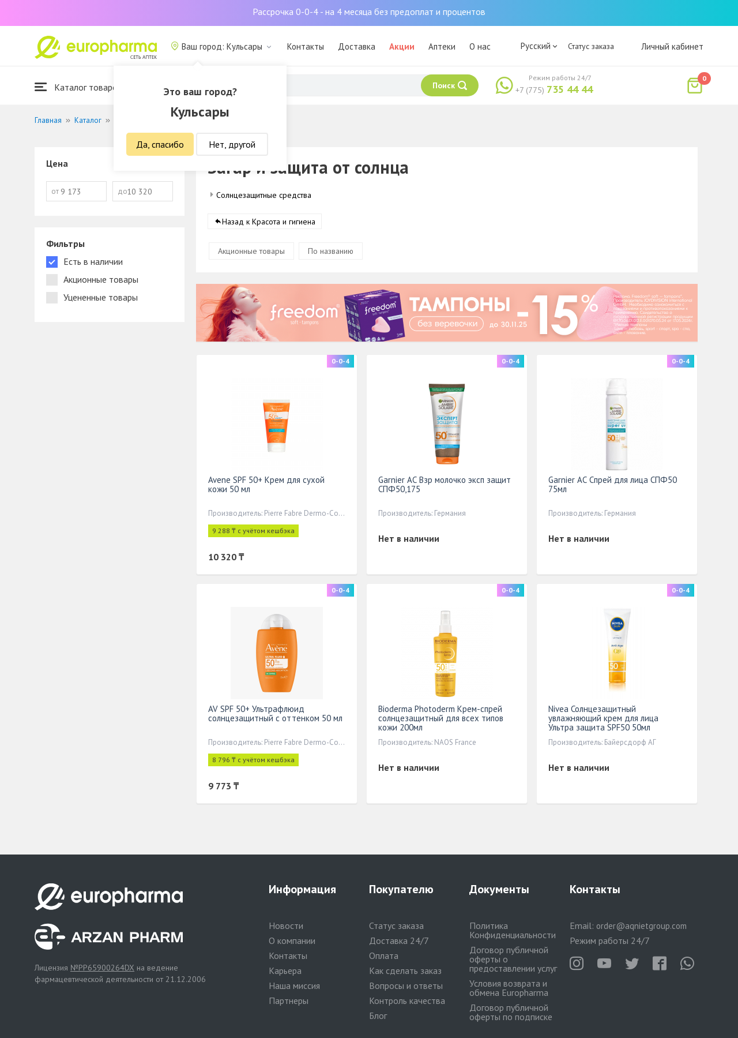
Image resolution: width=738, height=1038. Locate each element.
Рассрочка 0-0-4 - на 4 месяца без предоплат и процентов (369, 11)
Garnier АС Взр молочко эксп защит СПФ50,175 (444, 484)
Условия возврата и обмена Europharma (508, 987)
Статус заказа (591, 46)
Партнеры (288, 1000)
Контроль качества (407, 1000)
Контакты (305, 46)
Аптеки (441, 46)
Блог (378, 1015)
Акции (402, 46)
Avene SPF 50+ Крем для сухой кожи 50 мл (266, 484)
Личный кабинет (672, 46)
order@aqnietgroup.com (641, 925)
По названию (330, 251)
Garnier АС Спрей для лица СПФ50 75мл (612, 484)
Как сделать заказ (405, 970)
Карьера (285, 970)
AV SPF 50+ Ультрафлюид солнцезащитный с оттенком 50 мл (275, 713)
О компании (292, 940)
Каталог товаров (78, 87)
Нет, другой (232, 144)
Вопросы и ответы (406, 985)
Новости (286, 925)
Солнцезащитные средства (263, 195)
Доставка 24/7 (399, 940)
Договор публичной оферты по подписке (510, 1012)
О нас (480, 46)
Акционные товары (251, 251)
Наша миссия (294, 985)
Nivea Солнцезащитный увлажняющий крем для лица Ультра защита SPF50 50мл (603, 718)
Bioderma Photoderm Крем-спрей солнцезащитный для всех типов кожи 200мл (440, 718)
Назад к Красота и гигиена (268, 221)
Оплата (383, 955)
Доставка (356, 46)
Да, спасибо (160, 144)
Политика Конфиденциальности (512, 930)
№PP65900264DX (102, 967)
